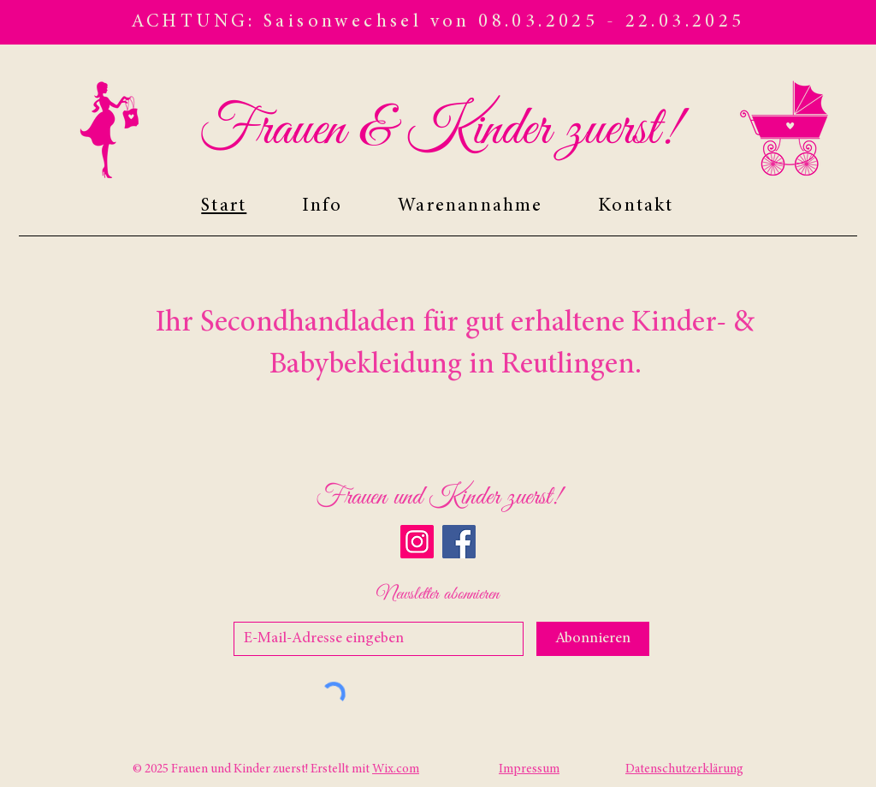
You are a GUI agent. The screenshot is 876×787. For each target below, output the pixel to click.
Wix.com (395, 769)
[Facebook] (459, 541)
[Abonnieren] (592, 639)
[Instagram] (417, 541)
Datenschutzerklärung (684, 769)
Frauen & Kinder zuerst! (438, 130)
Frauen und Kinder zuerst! (438, 497)
